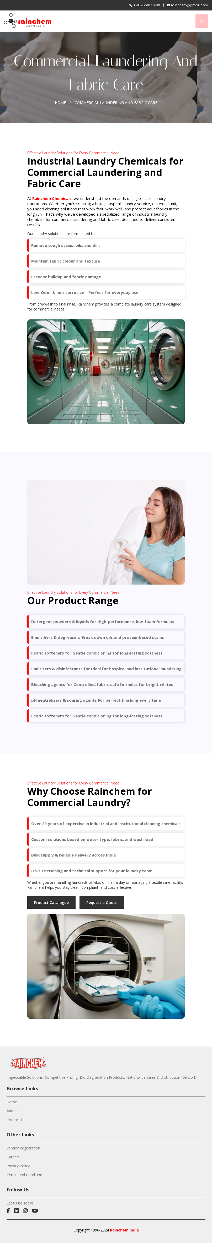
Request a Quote (101, 902)
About (12, 1110)
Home (60, 102)
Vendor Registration (23, 1148)
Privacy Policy (18, 1165)
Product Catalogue (51, 902)
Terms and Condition (24, 1174)
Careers (13, 1156)
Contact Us (16, 1119)
